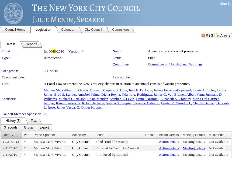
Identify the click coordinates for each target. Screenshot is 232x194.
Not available (218, 142)
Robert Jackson (93, 103)
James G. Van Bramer (169, 94)
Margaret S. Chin (114, 90)
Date (6, 135)
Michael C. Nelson (71, 99)
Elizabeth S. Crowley (175, 99)
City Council (81, 142)
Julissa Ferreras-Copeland (172, 90)
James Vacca (66, 107)
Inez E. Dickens (140, 90)
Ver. (27, 135)
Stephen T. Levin (122, 99)
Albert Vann (195, 94)
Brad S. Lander (65, 94)
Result (149, 135)
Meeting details (194, 142)
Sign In (225, 3)
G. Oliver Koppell (90, 107)
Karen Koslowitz (68, 103)
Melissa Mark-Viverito (60, 90)
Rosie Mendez (97, 99)
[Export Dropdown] (44, 127)
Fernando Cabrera (146, 103)
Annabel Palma (89, 94)
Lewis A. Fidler (204, 90)
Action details (169, 142)
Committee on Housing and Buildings (175, 64)
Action (99, 135)
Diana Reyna (110, 94)
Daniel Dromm (147, 99)
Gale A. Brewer (89, 90)
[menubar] (26, 127)
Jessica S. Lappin (118, 103)
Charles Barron (203, 103)
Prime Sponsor (44, 135)
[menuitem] (11, 127)
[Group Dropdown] (28, 127)
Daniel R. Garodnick (176, 103)
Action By (79, 135)
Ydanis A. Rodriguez (137, 94)
